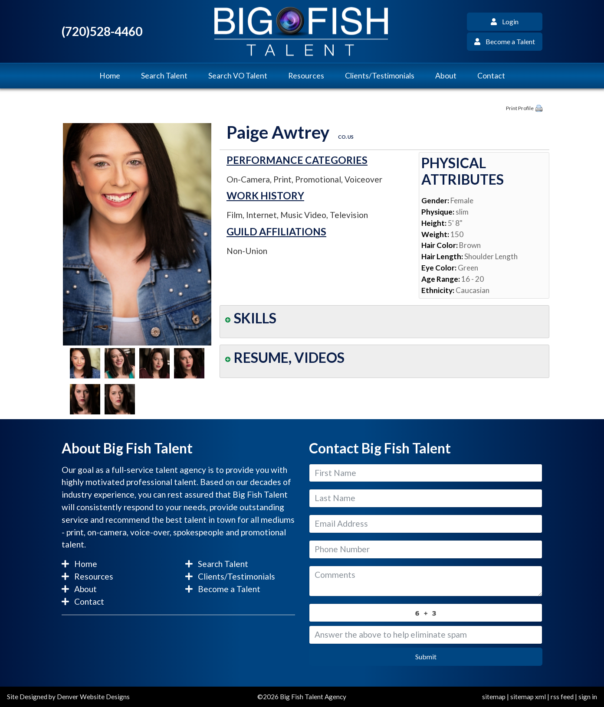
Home (109, 75)
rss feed (562, 696)
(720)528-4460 (102, 31)
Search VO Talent (237, 75)
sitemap (494, 696)
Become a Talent (504, 41)
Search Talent (164, 75)
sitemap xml (528, 696)
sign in (587, 696)
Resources (306, 75)
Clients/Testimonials (379, 75)
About (445, 75)
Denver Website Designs (93, 696)
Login (505, 21)
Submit (426, 656)
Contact (491, 75)
